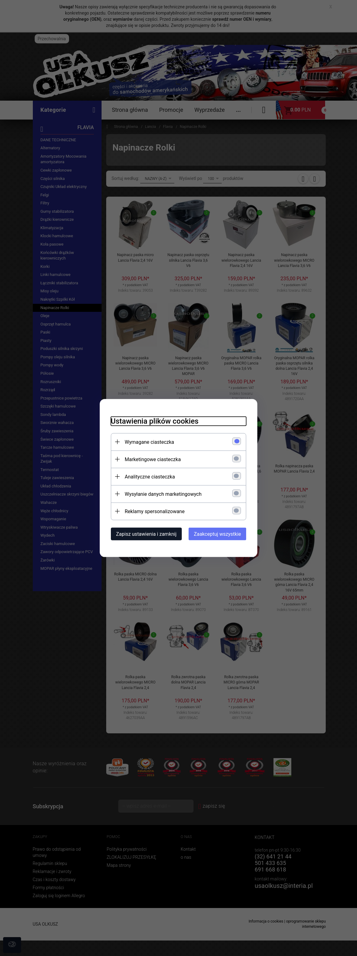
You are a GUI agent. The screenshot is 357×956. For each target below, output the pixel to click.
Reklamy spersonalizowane (151, 511)
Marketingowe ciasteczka (149, 459)
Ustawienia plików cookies (151, 420)
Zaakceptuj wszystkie (220, 533)
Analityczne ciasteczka (146, 476)
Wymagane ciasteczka (146, 441)
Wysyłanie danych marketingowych (159, 493)
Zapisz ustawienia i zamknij (143, 533)
